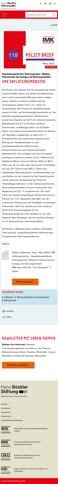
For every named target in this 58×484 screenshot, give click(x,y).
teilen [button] (7, 317)
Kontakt (4, 404)
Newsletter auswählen (17, 365)
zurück (54, 24)
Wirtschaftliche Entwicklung (32, 297)
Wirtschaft (10, 300)
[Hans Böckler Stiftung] (14, 396)
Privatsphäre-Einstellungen (12, 420)
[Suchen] (54, 15)
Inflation (8, 297)
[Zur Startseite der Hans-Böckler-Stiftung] (8, 7)
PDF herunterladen (24, 281)
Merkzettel (5, 408)
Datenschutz (6, 416)
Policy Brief (51, 67)
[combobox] (38, 15)
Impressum (5, 412)
